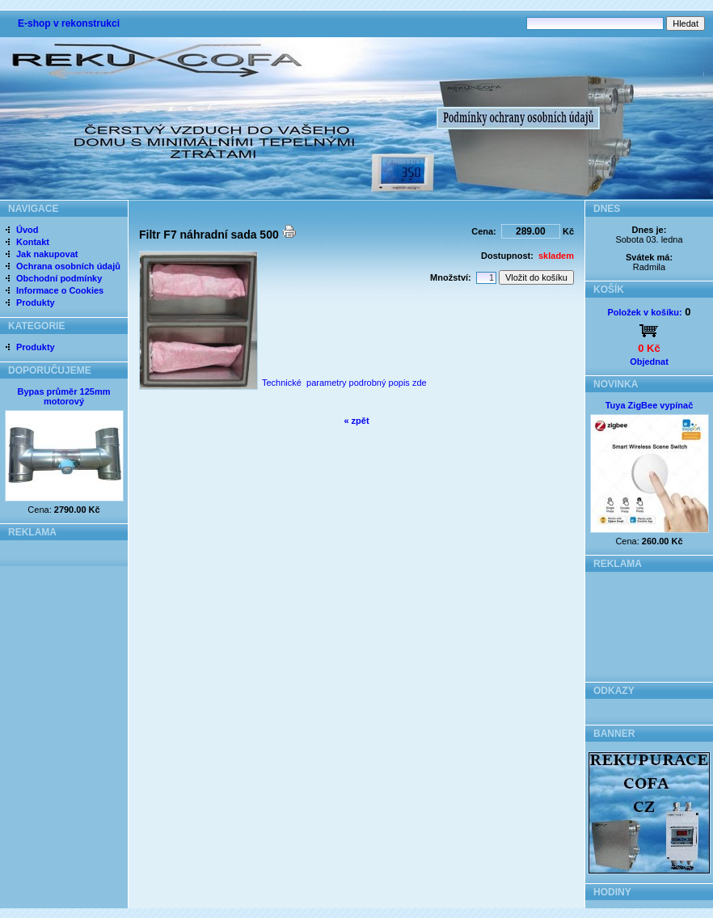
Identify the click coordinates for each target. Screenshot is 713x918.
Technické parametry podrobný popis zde (344, 382)
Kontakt (32, 242)
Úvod (27, 230)
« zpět (356, 420)
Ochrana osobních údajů (68, 266)
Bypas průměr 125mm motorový (64, 396)
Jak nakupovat (47, 254)
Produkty (35, 302)
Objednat (649, 361)
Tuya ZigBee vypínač (649, 405)
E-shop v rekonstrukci (69, 23)
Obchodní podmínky (59, 278)
